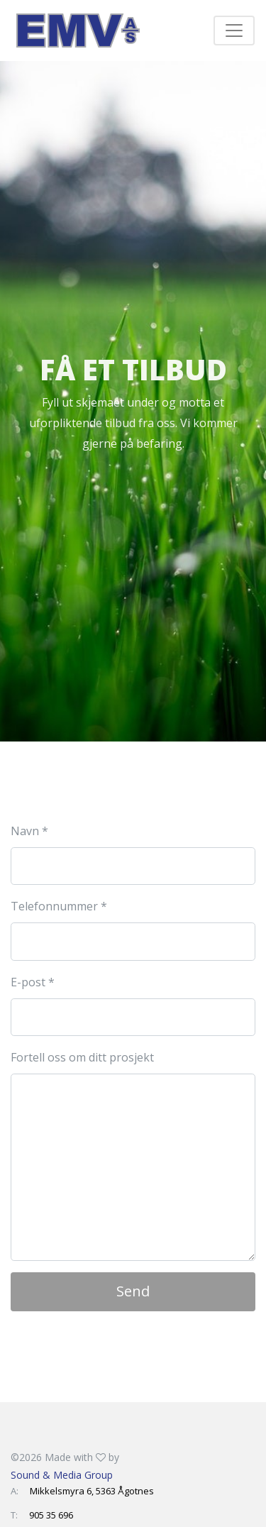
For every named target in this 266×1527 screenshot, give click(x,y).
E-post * (33, 982)
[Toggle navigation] (234, 30)
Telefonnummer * (59, 906)
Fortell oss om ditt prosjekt (82, 1057)
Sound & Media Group (62, 1475)
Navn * (29, 831)
